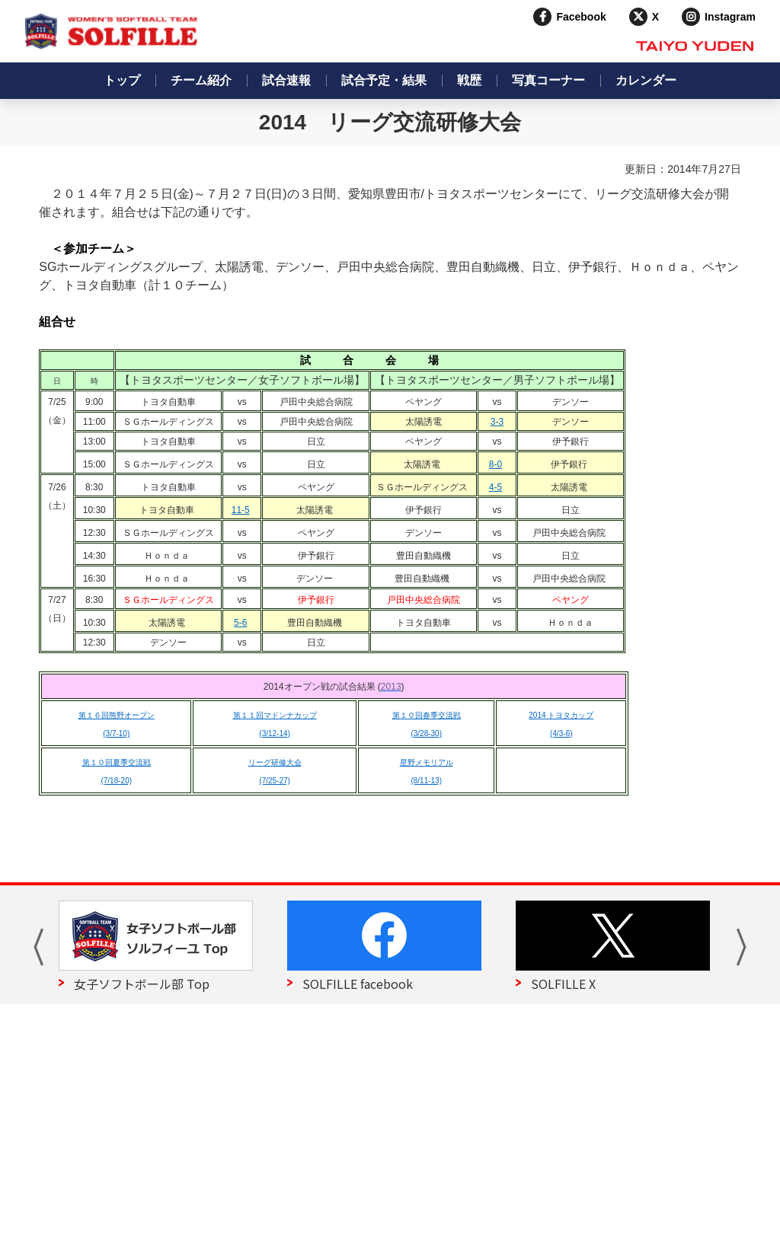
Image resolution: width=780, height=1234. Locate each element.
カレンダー (645, 80)
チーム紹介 (201, 80)
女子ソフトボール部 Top (141, 983)
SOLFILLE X (563, 983)
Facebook (581, 17)
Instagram (730, 17)
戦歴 (469, 80)
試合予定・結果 (384, 80)
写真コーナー (548, 80)
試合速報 (286, 80)
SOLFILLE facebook (357, 983)
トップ (122, 80)
